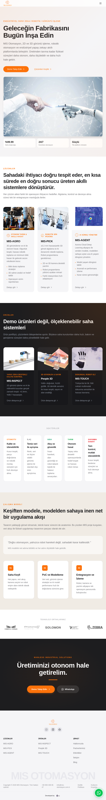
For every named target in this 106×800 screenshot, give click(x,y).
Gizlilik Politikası (81, 786)
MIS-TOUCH (43, 753)
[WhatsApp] (99, 793)
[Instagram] (46, 729)
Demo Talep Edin (16, 69)
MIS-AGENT (8, 753)
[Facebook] (59, 729)
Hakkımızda (78, 744)
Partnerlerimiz (79, 748)
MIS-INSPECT (44, 744)
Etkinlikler (77, 753)
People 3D (42, 748)
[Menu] (100, 3)
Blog (75, 762)
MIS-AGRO (8, 744)
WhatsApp (68, 689)
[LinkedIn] (53, 729)
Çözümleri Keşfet (43, 69)
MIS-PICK (7, 748)
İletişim (76, 758)
